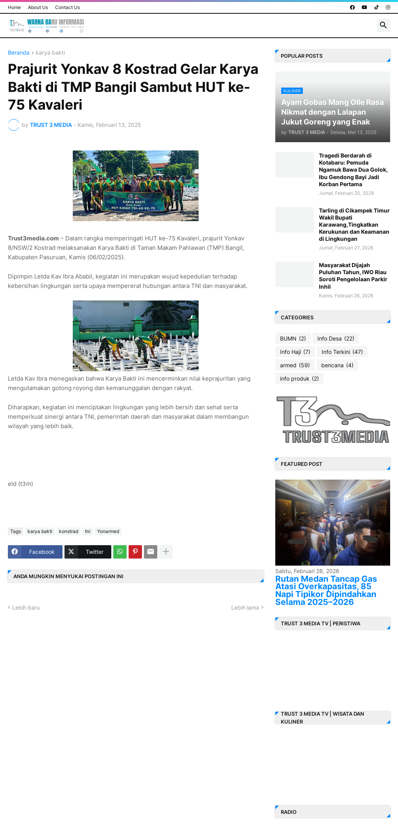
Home (14, 7)
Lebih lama (245, 607)
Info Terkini (342, 352)
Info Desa (335, 339)
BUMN (293, 339)
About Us (38, 7)
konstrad (68, 531)
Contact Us (67, 7)
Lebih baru (26, 607)
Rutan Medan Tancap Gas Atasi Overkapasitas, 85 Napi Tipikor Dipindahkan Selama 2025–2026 (326, 590)
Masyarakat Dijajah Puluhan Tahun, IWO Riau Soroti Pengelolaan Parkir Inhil (353, 276)
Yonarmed (108, 531)
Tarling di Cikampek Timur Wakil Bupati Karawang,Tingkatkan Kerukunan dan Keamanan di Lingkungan (354, 224)
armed (295, 365)
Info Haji (295, 352)
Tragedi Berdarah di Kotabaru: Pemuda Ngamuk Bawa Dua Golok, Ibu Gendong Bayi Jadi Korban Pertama (353, 169)
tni (87, 531)
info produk (299, 379)
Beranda (18, 53)
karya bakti (50, 53)
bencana (337, 365)
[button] (383, 25)
